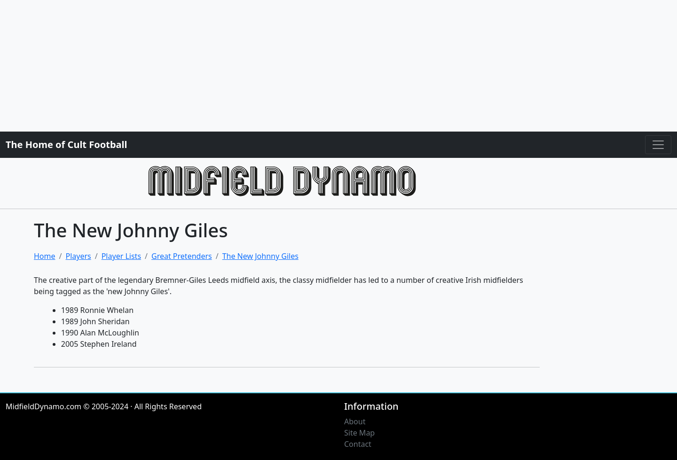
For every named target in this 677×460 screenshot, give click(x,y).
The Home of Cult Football (66, 144)
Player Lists (121, 256)
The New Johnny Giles (260, 256)
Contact (357, 444)
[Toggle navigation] (658, 144)
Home (44, 256)
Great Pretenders (181, 256)
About (354, 421)
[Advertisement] (282, 66)
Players (78, 256)
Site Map (359, 433)
